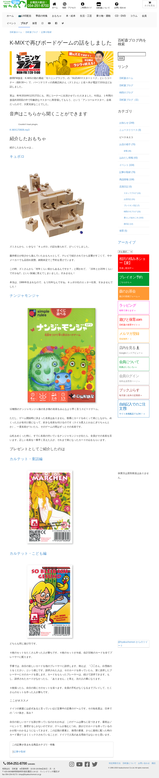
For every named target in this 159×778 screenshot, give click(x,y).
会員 (144, 16)
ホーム (10, 16)
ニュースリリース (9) (130, 130)
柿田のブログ (126, 92)
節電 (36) (127, 151)
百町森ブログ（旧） (129, 100)
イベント (11, 23)
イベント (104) (126, 165)
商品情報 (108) (126, 179)
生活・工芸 (86, 16)
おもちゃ (57, 16)
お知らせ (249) (126, 123)
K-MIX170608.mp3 (19, 130)
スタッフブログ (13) (132, 193)
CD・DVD (120, 16)
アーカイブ (127, 242)
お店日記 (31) (129, 199)
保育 (34, 23)
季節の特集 (42, 16)
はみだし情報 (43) (128, 157)
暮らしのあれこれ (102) (133, 218)
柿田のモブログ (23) (132, 211)
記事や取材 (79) (127, 172)
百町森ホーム (16, 32)
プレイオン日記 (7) (132, 205)
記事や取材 (46, 32)
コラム (133, 16)
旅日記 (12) (128, 224)
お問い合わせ (144, 763)
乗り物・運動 (103, 16)
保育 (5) (123, 230)
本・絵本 (70, 16)
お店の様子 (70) (127, 144)
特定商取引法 (115, 763)
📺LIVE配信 (24, 16)
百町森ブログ (31, 32)
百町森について (129, 763)
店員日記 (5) (125, 186)
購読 (154, 763)
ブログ (24, 23)
